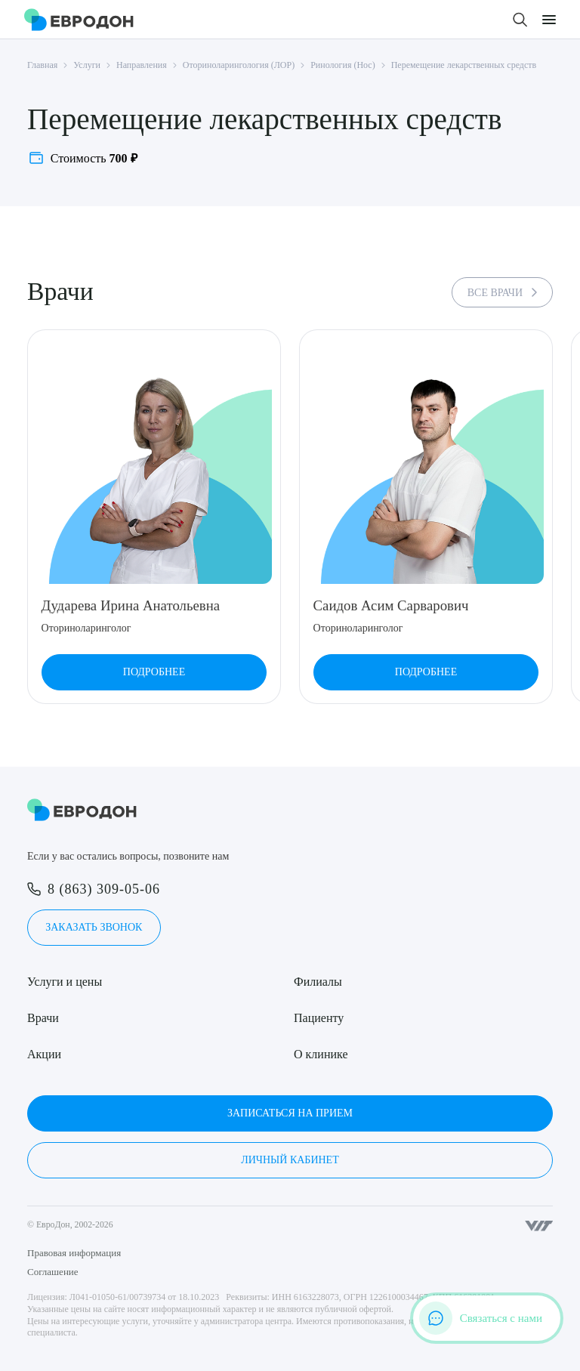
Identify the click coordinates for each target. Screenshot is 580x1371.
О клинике (320, 1054)
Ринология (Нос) (342, 65)
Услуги (86, 65)
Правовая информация (74, 1253)
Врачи (43, 1017)
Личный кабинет (289, 1160)
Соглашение (53, 1272)
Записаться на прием (290, 1113)
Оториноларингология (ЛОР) (239, 65)
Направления (141, 65)
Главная (42, 65)
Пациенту (319, 1017)
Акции (44, 1054)
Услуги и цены (64, 981)
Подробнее (154, 672)
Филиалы (318, 981)
